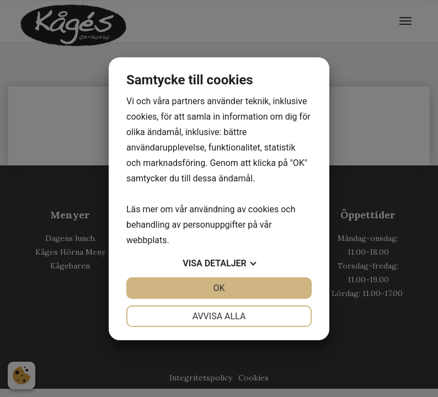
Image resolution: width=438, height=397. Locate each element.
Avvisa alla (219, 316)
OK (219, 288)
